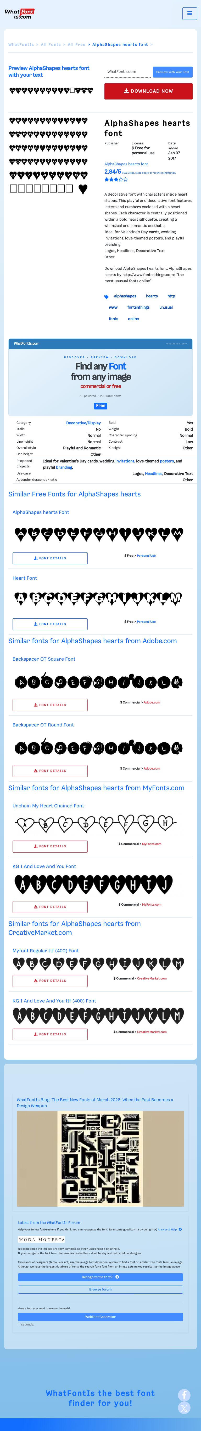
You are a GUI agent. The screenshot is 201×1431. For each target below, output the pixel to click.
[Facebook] (184, 1395)
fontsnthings (138, 308)
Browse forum (100, 1289)
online (133, 319)
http (171, 296)
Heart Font (25, 578)
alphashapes (125, 296)
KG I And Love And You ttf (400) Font (54, 1001)
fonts (113, 319)
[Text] (127, 72)
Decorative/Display (83, 423)
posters (167, 461)
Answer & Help (170, 1229)
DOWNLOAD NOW (148, 91)
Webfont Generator (100, 1317)
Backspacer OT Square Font (44, 659)
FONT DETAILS (50, 558)
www (113, 308)
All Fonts (51, 45)
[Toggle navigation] (189, 13)
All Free (77, 45)
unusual (166, 308)
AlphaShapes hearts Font (41, 512)
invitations (124, 461)
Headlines (153, 474)
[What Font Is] (19, 13)
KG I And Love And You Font (44, 866)
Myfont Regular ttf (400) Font (46, 950)
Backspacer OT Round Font (43, 725)
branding (64, 468)
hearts (152, 296)
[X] (184, 1407)
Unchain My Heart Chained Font (48, 806)
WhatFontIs (21, 45)
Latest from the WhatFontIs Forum (49, 1223)
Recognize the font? (100, 1277)
